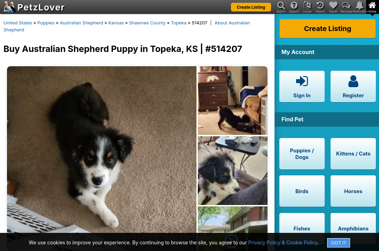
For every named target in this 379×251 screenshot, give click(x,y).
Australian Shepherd (81, 22)
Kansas (116, 22)
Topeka (178, 22)
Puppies (46, 22)
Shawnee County (147, 22)
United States (17, 22)
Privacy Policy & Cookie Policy (283, 242)
